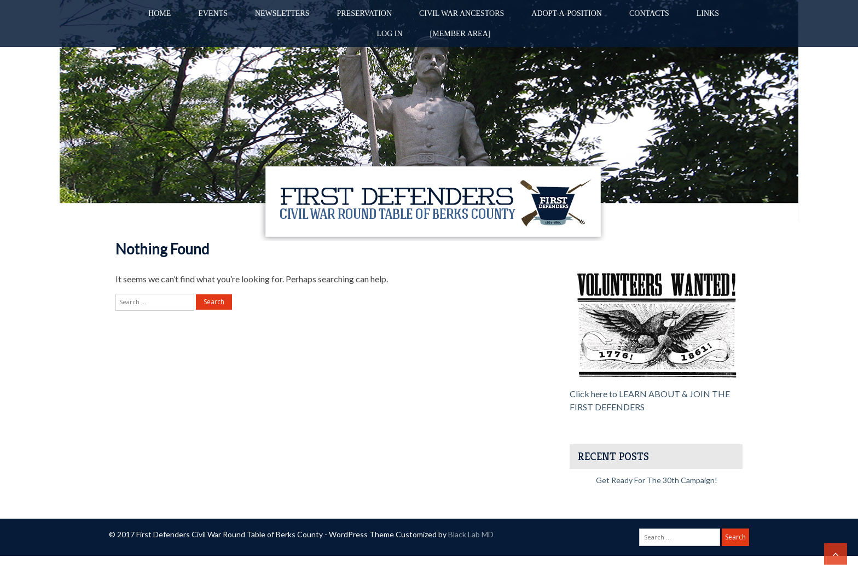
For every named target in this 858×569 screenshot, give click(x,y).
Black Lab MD (471, 534)
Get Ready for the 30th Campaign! (656, 480)
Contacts (649, 13)
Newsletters (282, 13)
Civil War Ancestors (461, 13)
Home (159, 13)
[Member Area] (460, 34)
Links (708, 13)
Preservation (364, 13)
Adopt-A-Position (566, 13)
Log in (390, 34)
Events (213, 13)
